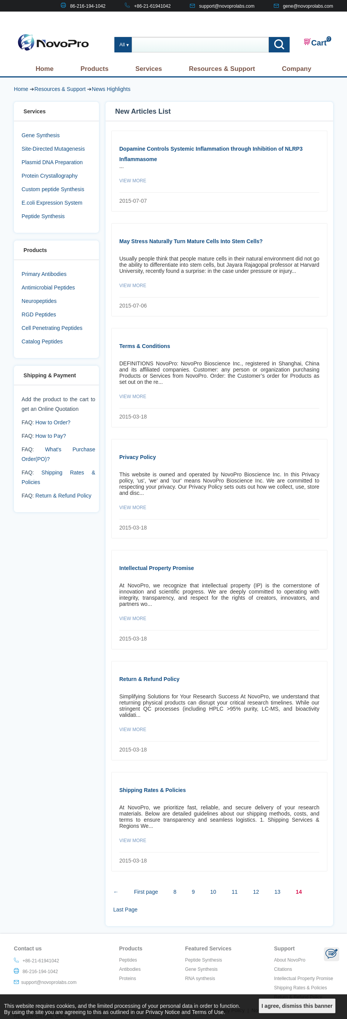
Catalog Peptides (42, 341)
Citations (283, 969)
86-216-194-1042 (88, 6)
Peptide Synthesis (43, 216)
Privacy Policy (137, 457)
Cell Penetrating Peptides (52, 328)
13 (278, 892)
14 (299, 892)
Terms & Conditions (144, 346)
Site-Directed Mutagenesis (53, 149)
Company (296, 68)
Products (94, 68)
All (122, 44)
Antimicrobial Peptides (48, 287)
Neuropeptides (39, 301)
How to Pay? (50, 436)
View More (132, 180)
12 (256, 892)
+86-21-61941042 (152, 6)
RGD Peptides (39, 314)
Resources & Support (222, 68)
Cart (315, 42)
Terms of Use (207, 1012)
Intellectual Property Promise (156, 568)
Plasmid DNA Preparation (52, 162)
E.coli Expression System (52, 203)
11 (234, 892)
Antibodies (130, 969)
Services (149, 68)
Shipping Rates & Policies (152, 790)
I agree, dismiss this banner (297, 1006)
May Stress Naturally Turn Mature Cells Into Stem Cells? (191, 241)
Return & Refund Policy (63, 496)
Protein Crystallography (50, 176)
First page (146, 892)
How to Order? (52, 422)
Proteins (127, 978)
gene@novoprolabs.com (308, 6)
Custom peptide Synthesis (53, 189)
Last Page (125, 909)
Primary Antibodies (44, 274)
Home (44, 68)
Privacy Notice (163, 1012)
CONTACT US (318, 17)
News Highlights (111, 89)
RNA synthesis (200, 978)
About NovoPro (289, 960)
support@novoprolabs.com (227, 6)
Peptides (128, 960)
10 (213, 892)
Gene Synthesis (41, 135)
